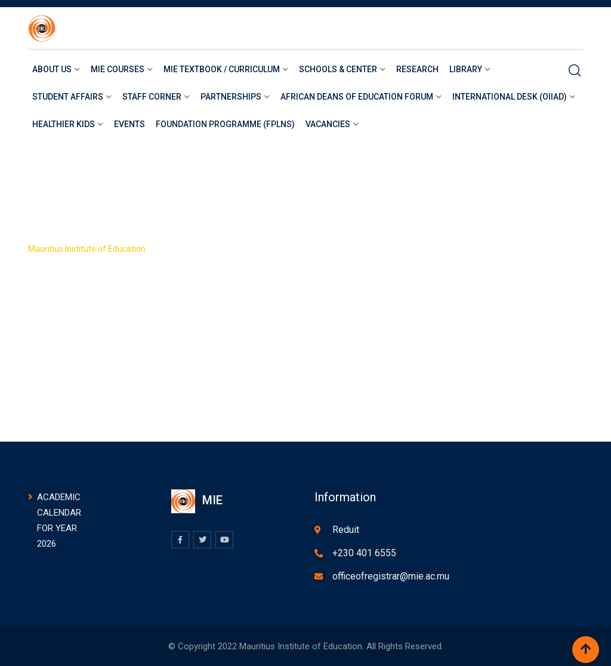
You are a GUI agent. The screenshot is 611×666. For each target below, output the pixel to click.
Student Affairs (67, 96)
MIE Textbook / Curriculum (221, 69)
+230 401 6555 (364, 553)
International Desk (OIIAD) (509, 96)
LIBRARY (465, 69)
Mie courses (117, 69)
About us (52, 69)
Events (129, 124)
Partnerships (230, 96)
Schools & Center (338, 69)
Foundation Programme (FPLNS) (225, 124)
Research (417, 69)
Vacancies (328, 124)
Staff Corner (151, 96)
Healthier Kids (63, 124)
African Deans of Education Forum (356, 96)
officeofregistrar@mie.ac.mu (390, 576)
